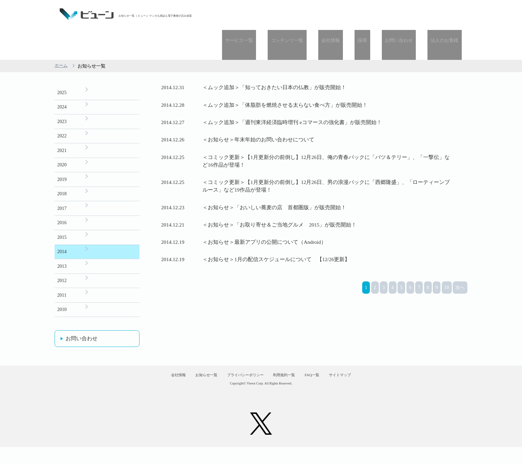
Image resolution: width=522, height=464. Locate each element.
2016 (62, 200)
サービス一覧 (273, 14)
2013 (62, 246)
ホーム (62, 36)
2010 (62, 292)
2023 (62, 93)
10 (446, 342)
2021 (62, 124)
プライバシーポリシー (241, 388)
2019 (62, 154)
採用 (378, 14)
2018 (62, 170)
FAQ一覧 (327, 388)
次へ (460, 342)
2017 (62, 185)
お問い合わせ (408, 14)
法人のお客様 (448, 14)
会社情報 (352, 14)
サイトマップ (364, 388)
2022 (62, 108)
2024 (62, 78)
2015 (62, 216)
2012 (62, 261)
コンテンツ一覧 (315, 14)
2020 (62, 139)
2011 (61, 277)
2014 (62, 231)
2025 (62, 63)
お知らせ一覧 (191, 388)
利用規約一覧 (290, 388)
